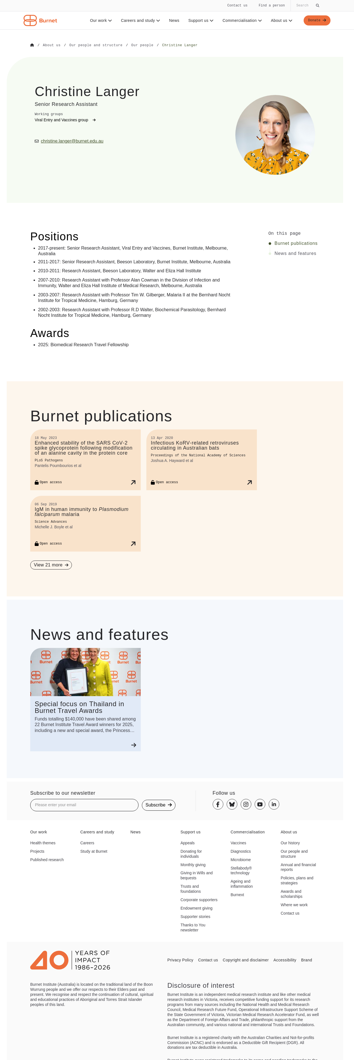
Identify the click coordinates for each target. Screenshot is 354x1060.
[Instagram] (246, 804)
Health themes (42, 842)
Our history (290, 842)
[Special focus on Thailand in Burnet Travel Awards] (85, 699)
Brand (306, 960)
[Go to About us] (51, 45)
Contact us (237, 5)
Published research (47, 859)
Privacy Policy (180, 960)
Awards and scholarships (292, 893)
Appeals (187, 842)
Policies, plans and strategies (297, 880)
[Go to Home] (32, 45)
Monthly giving (193, 864)
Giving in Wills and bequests (196, 875)
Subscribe (159, 804)
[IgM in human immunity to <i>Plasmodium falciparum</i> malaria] (85, 523)
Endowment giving (196, 908)
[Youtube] (260, 804)
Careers (87, 842)
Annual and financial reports (298, 867)
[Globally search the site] (307, 5)
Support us (199, 20)
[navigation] (177, 15)
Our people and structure (294, 853)
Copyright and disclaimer (246, 960)
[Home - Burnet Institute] (40, 20)
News (172, 20)
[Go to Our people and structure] (96, 45)
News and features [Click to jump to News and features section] (296, 253)
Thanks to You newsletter (192, 927)
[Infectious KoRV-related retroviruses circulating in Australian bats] (201, 459)
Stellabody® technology (241, 870)
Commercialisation (240, 20)
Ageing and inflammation (242, 883)
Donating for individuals (191, 853)
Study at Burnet (93, 851)
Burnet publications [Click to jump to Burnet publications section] (296, 243)
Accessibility (284, 960)
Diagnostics (241, 851)
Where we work (294, 904)
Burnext (237, 894)
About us (280, 20)
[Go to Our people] (142, 45)
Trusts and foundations (190, 888)
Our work (99, 20)
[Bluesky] (232, 804)
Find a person (272, 5)
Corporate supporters (198, 899)
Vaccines (238, 842)
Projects (37, 851)
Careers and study (138, 20)
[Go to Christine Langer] (180, 45)
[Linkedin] (274, 804)
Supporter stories (195, 916)
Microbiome (241, 859)
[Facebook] (218, 804)
